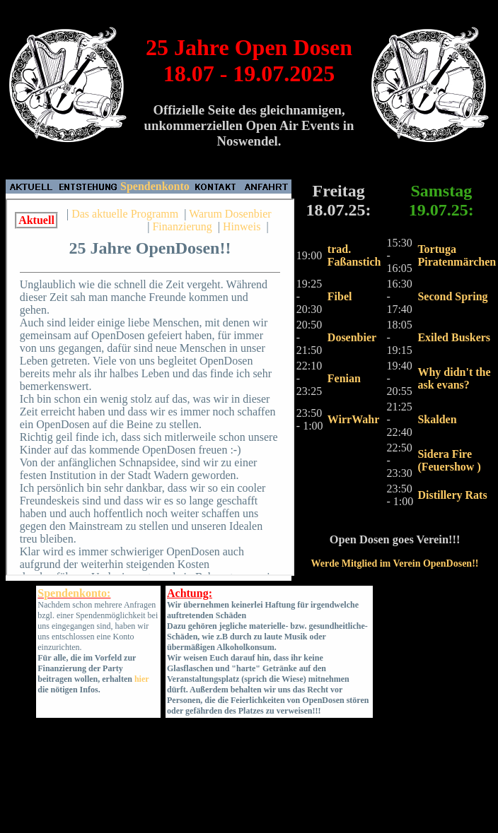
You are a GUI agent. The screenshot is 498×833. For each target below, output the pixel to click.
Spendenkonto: (73, 593)
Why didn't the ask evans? (453, 378)
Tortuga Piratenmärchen (456, 255)
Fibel (340, 296)
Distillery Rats (452, 495)
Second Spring (452, 296)
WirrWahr (353, 419)
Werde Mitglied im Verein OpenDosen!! (395, 563)
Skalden (436, 419)
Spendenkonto (155, 186)
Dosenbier (352, 337)
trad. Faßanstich (354, 255)
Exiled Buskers (453, 337)
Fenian (344, 378)
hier (141, 679)
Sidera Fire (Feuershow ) (448, 460)
